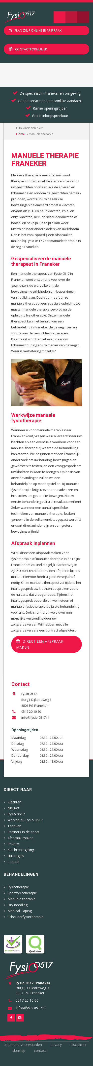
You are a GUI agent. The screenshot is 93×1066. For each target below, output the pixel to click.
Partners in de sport (23, 831)
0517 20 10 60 (31, 711)
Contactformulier (31, 49)
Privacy (13, 843)
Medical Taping (19, 910)
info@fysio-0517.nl (35, 717)
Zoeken (71, 17)
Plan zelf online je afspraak (38, 30)
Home (20, 134)
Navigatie (59, 17)
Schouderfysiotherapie (25, 916)
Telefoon (83, 17)
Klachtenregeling (20, 849)
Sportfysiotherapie (22, 893)
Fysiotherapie (18, 887)
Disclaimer (78, 1044)
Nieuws (13, 808)
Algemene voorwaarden (23, 1044)
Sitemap (18, 1050)
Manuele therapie (21, 899)
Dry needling (17, 905)
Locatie (13, 861)
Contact (40, 1050)
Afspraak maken (20, 837)
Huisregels (15, 855)
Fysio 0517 (16, 814)
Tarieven (14, 826)
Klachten (14, 802)
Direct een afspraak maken (39, 644)
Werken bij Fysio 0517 (25, 820)
